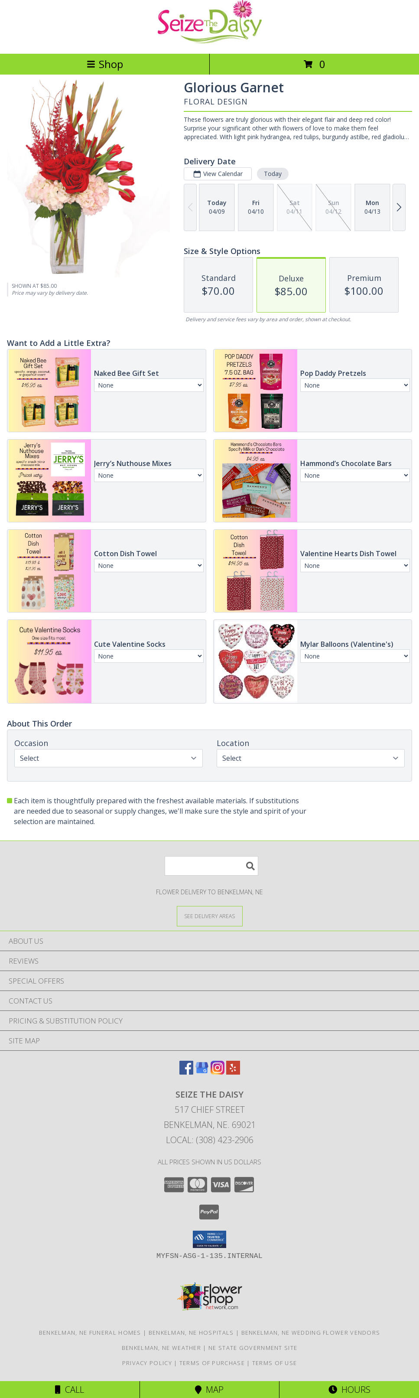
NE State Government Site (252, 1348)
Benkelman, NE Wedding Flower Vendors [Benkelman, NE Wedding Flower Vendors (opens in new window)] (310, 1332)
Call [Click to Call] (69, 1389)
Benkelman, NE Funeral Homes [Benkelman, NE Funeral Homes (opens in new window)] (90, 1332)
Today (273, 173)
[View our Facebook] (186, 1072)
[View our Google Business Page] (202, 1072)
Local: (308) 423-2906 (209, 1140)
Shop (105, 64)
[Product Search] (211, 866)
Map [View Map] (209, 1389)
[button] (209, 1239)
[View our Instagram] (217, 1072)
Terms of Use (274, 1363)
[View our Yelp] (233, 1072)
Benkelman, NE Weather (161, 1348)
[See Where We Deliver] (210, 916)
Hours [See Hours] (349, 1389)
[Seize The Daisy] (210, 41)
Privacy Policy (147, 1363)
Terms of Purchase (212, 1363)
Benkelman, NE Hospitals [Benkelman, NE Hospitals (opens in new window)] (191, 1332)
